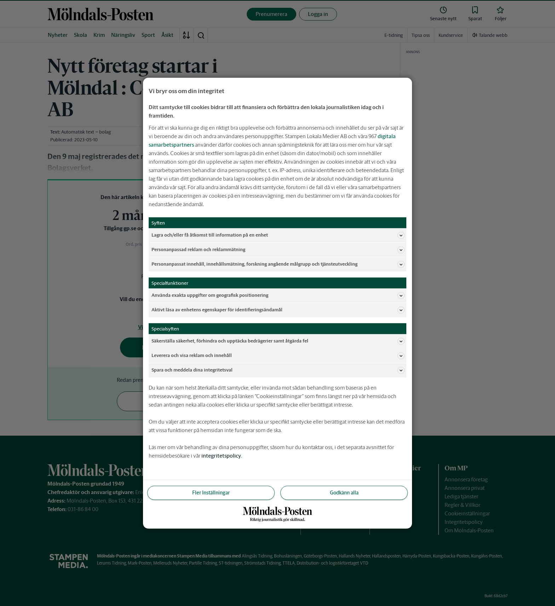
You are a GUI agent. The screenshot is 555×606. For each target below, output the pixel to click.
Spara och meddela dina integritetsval (278, 370)
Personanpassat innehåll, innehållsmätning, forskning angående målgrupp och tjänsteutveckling (278, 264)
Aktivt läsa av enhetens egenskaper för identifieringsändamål (278, 309)
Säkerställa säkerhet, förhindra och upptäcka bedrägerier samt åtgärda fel (278, 341)
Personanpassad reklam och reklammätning (278, 249)
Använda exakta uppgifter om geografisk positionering (278, 295)
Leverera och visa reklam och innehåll (278, 355)
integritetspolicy (221, 455)
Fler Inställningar (211, 492)
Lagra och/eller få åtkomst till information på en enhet (278, 235)
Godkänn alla (344, 492)
